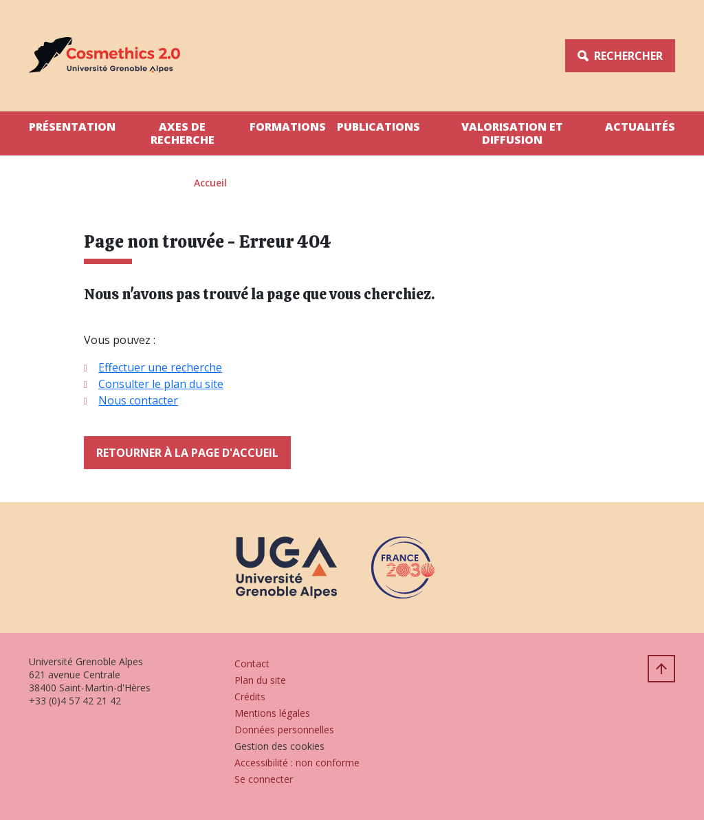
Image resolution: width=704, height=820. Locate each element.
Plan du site (260, 680)
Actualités (640, 126)
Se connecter (263, 779)
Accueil (210, 182)
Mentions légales (272, 713)
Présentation (72, 126)
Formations (288, 126)
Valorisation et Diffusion (512, 133)
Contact (252, 663)
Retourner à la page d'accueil (187, 452)
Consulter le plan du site (160, 383)
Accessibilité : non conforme (297, 762)
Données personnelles (284, 729)
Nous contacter (138, 400)
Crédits (249, 696)
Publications (378, 126)
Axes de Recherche (182, 133)
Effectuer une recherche (160, 367)
